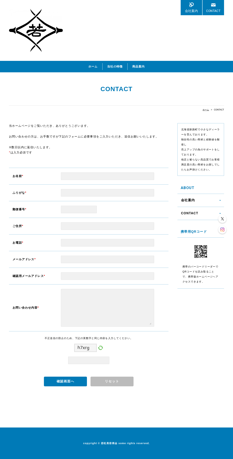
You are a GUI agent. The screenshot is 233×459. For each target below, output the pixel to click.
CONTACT (213, 11)
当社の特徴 (115, 66)
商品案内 (138, 66)
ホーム (93, 66)
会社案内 (191, 11)
